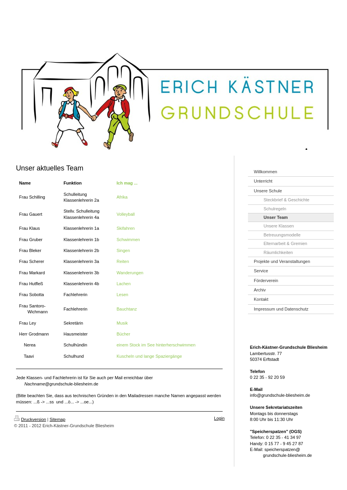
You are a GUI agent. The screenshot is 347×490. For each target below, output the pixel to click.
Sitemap (57, 419)
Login (219, 418)
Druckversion (30, 419)
